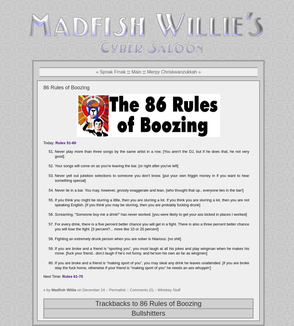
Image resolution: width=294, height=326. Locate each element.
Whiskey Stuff (169, 290)
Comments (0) (141, 290)
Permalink (118, 290)
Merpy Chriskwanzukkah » (174, 72)
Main (136, 72)
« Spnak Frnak (111, 72)
